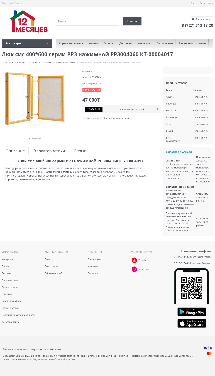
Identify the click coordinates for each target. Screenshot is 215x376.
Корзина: (203, 19)
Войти (193, 3)
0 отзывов (87, 71)
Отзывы (81, 151)
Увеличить (36, 138)
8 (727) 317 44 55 (182, 263)
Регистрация (206, 3)
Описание (15, 151)
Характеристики (49, 151)
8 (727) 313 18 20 (182, 256)
